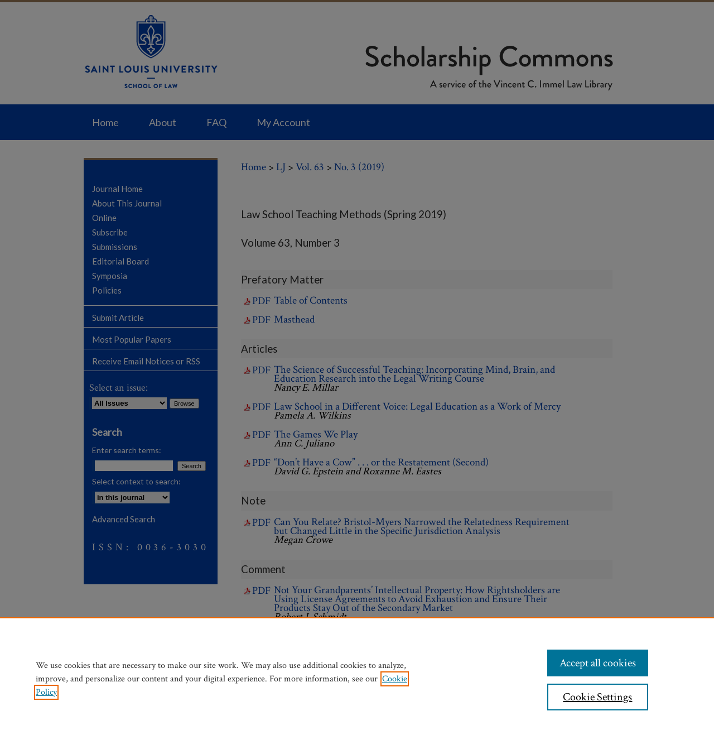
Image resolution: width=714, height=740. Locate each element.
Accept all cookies (597, 663)
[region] (357, 678)
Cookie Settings (597, 697)
